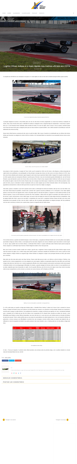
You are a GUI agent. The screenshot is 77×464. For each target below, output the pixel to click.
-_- (32, 290)
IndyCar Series (60, 394)
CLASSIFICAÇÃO (26, 13)
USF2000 (59, 407)
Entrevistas (60, 381)
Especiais (59, 384)
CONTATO (41, 13)
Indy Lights (37, 281)
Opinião (58, 399)
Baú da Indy (60, 379)
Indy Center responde (63, 386)
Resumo (59, 401)
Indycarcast (60, 396)
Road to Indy (60, 404)
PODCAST (34, 13)
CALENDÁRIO (16, 13)
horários (59, 409)
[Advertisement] (64, 321)
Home (4, 13)
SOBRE (9, 13)
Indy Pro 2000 (61, 391)
